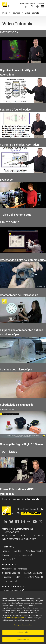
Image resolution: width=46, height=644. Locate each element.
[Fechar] (43, 595)
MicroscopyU (8, 581)
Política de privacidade (15, 618)
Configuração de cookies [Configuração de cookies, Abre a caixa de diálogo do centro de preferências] (23, 626)
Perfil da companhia (34, 551)
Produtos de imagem (11, 590)
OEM (18, 577)
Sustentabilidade (22, 555)
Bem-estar (7, 559)
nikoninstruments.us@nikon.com (19, 538)
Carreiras (6, 555)
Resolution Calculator (33, 572)
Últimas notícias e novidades (14, 568)
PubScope (6, 577)
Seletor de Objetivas (11, 572)
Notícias (6, 551)
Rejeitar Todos (23, 633)
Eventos (17, 551)
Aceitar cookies (23, 640)
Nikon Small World (32, 577)
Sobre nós (7, 546)
